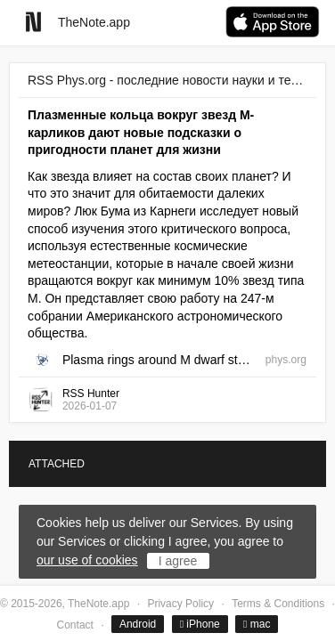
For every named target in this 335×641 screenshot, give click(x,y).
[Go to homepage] (33, 21)
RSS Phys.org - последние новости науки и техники (167, 80)
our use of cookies (87, 560)
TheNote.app (94, 22)
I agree (178, 561)
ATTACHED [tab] (57, 464)
